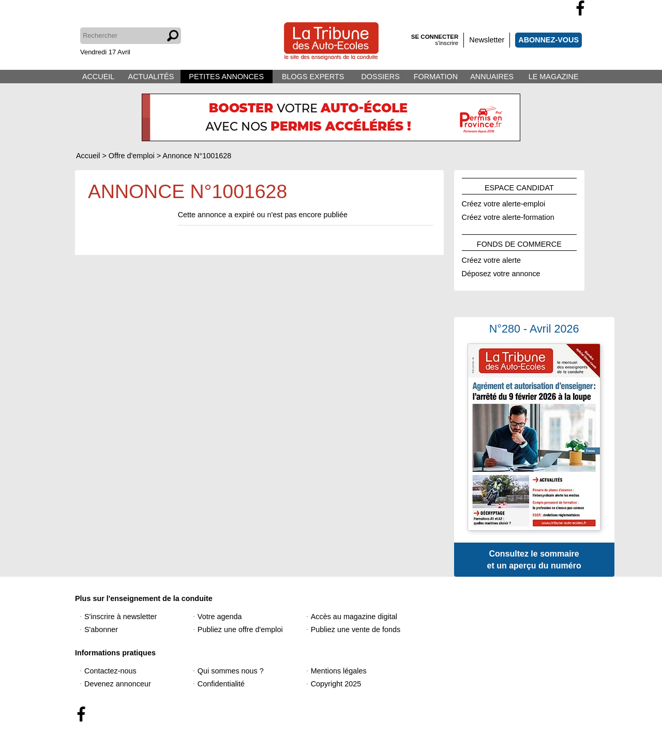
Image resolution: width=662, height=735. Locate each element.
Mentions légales (339, 671)
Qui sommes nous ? (231, 671)
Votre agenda (220, 616)
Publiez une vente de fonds (356, 629)
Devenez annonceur (117, 684)
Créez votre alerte (491, 258)
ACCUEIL (98, 76)
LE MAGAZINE (554, 76)
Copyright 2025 (336, 684)
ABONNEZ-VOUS (548, 40)
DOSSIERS (380, 76)
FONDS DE (519, 242)
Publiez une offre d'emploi (240, 629)
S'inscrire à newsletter (120, 616)
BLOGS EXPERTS (313, 76)
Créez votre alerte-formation (508, 215)
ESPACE (519, 186)
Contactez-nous (110, 671)
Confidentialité (221, 684)
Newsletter (486, 40)
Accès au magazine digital (354, 616)
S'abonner (101, 629)
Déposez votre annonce (501, 272)
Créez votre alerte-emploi (504, 202)
